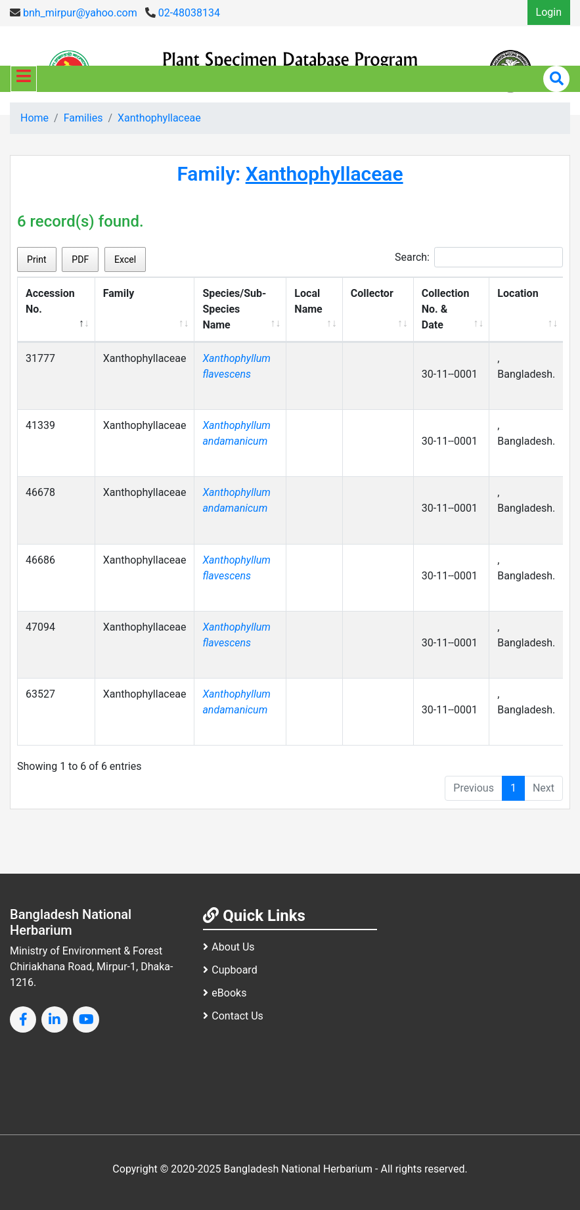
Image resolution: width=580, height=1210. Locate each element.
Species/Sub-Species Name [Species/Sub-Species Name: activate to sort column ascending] (234, 309)
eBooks (224, 993)
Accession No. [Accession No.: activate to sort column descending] (50, 301)
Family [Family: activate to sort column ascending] (118, 293)
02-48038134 (182, 13)
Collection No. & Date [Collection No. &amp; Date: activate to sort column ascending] (446, 309)
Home (34, 118)
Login (549, 12)
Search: (479, 257)
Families (83, 118)
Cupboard (230, 970)
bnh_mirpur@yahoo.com (73, 13)
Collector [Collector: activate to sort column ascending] (372, 293)
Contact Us (233, 1016)
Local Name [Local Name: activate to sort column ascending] (308, 301)
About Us (228, 947)
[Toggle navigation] (24, 79)
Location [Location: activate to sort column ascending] (517, 293)
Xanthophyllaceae (159, 118)
